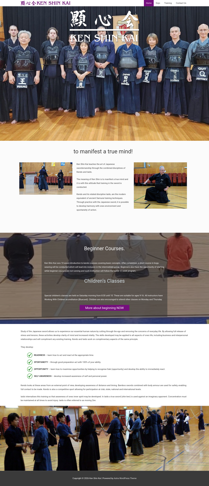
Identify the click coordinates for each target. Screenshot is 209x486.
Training (168, 3)
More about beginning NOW (104, 308)
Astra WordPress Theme (125, 478)
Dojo (158, 3)
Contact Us (181, 3)
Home (149, 3)
